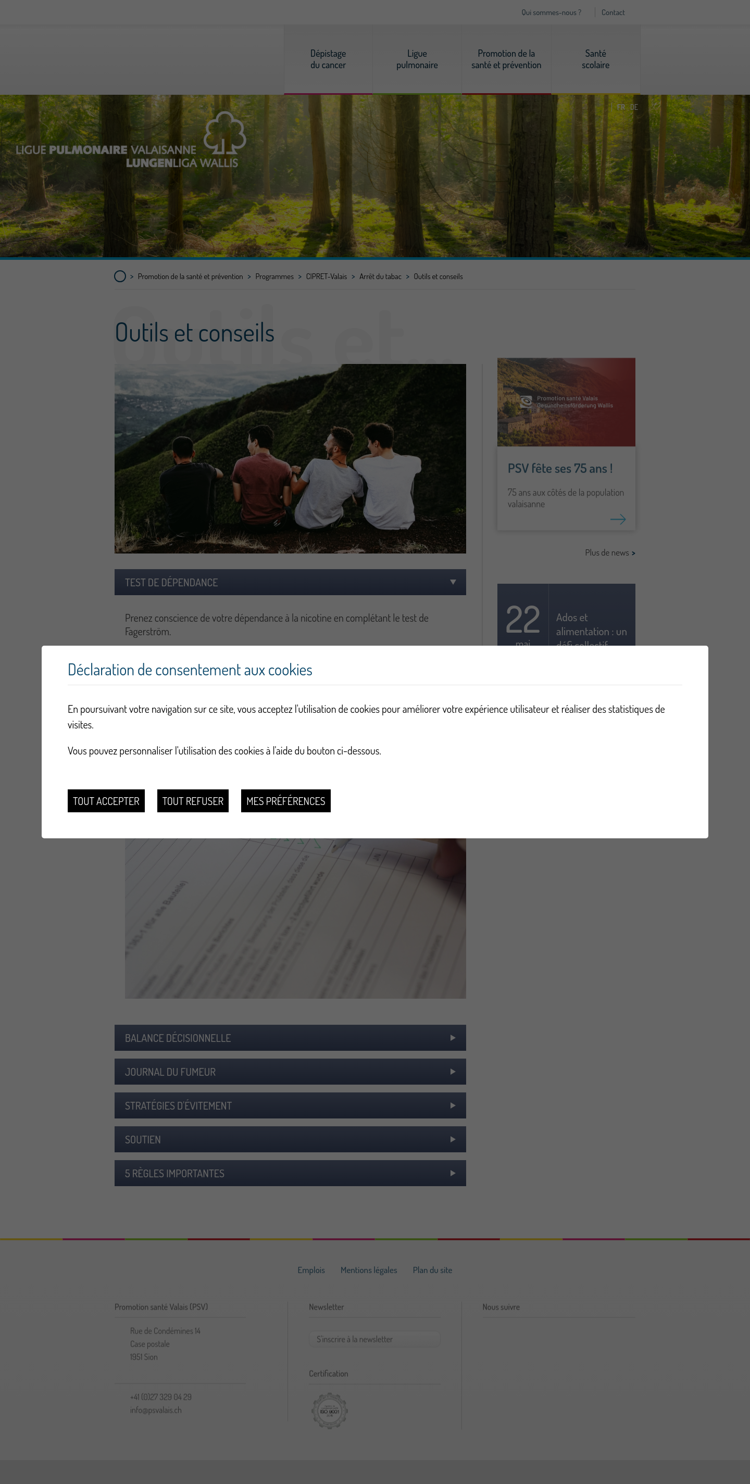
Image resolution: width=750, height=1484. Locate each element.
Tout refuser (193, 801)
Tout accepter (106, 801)
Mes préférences (285, 801)
